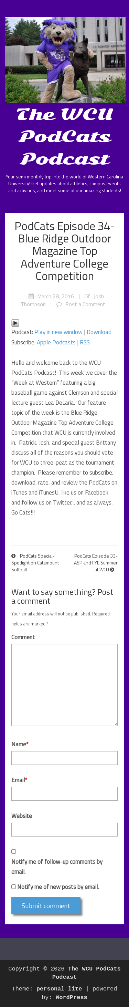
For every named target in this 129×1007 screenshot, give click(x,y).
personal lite (59, 989)
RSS (85, 342)
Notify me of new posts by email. (58, 886)
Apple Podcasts (56, 342)
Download (99, 332)
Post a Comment (85, 304)
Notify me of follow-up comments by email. (57, 866)
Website (21, 815)
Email (19, 780)
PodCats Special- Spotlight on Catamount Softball (35, 562)
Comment (23, 637)
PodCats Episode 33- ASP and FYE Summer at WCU (96, 562)
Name (20, 744)
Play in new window (58, 332)
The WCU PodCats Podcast (64, 136)
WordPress (71, 997)
